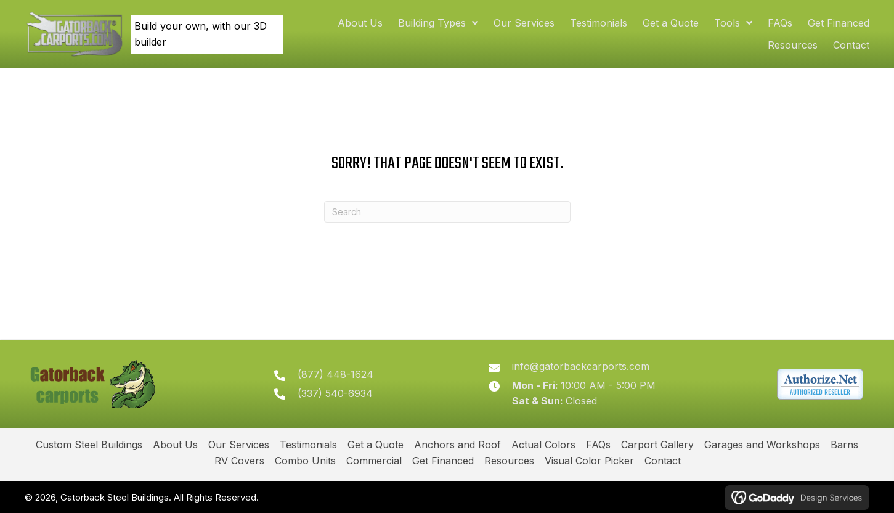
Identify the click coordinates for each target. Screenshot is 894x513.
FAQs (598, 444)
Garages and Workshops (762, 444)
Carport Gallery (657, 444)
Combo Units (305, 460)
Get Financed (443, 460)
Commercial (374, 460)
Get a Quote (375, 444)
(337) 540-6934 (335, 393)
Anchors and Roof (457, 444)
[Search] (447, 212)
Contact (662, 460)
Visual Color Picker (589, 460)
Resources (509, 460)
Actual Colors (543, 444)
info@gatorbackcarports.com (581, 366)
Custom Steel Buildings (89, 444)
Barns (844, 444)
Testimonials (308, 444)
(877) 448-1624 (336, 374)
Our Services (238, 444)
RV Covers (239, 460)
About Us (175, 444)
